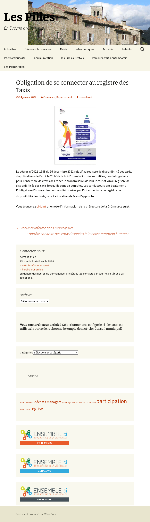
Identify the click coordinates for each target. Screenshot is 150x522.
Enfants (127, 49)
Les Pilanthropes (14, 67)
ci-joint (41, 206)
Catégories (26, 352)
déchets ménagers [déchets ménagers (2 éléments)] (47, 402)
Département (64, 97)
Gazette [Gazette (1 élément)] (65, 402)
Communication (43, 58)
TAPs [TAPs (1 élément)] (22, 409)
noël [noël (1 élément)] (94, 402)
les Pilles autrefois (72, 58)
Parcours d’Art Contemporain (109, 58)
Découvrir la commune (38, 49)
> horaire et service (31, 269)
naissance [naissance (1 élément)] (87, 402)
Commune (49, 97)
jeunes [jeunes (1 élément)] (72, 402)
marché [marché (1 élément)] (79, 402)
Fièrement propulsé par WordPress (36, 514)
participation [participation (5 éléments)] (111, 401)
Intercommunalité (15, 58)
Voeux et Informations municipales (44, 227)
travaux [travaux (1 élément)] (28, 409)
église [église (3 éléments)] (37, 408)
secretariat (85, 97)
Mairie (63, 49)
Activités (108, 49)
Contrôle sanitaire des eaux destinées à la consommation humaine (80, 233)
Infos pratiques (85, 49)
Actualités (10, 49)
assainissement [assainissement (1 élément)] (27, 402)
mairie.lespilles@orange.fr (34, 265)
